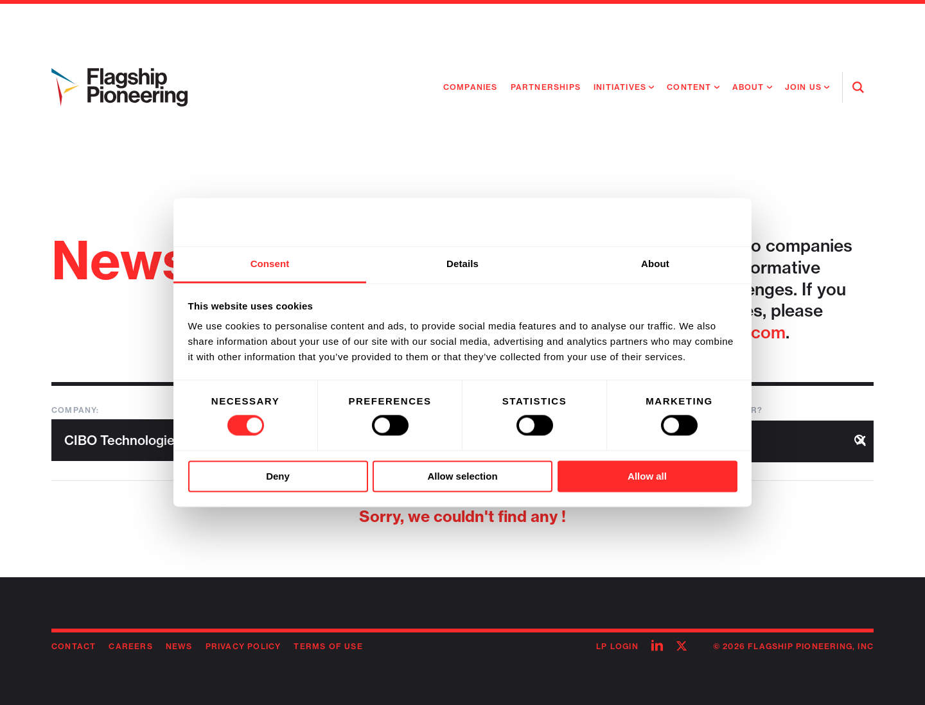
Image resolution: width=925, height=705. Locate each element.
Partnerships (546, 87)
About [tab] (655, 263)
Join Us (803, 87)
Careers (130, 646)
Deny (278, 476)
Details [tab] (462, 263)
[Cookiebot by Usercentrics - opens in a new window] (681, 222)
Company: (75, 410)
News (179, 646)
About (748, 87)
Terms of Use (328, 646)
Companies (470, 87)
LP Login (617, 646)
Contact (73, 646)
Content (689, 87)
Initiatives (620, 87)
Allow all (647, 476)
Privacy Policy (243, 646)
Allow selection (462, 476)
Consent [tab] (270, 263)
